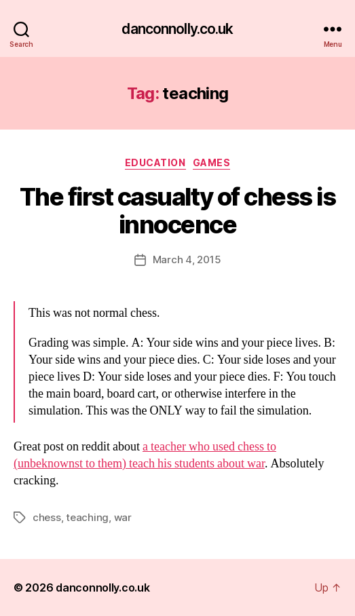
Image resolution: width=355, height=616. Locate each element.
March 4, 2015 (187, 259)
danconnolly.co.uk (177, 29)
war (123, 517)
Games (212, 162)
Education (155, 162)
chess (47, 517)
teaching (87, 517)
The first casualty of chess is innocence (177, 210)
